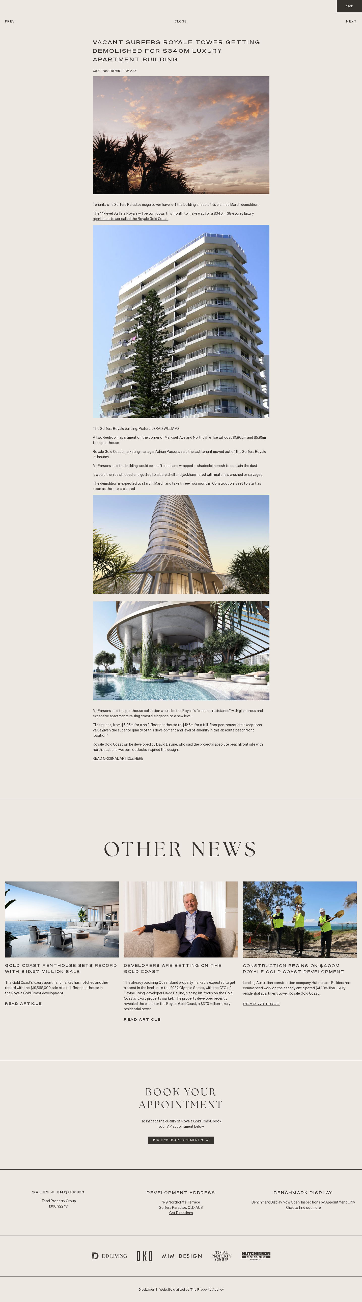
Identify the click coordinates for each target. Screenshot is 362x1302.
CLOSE (181, 21)
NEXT (351, 21)
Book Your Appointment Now (181, 1140)
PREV (10, 21)
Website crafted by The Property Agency (191, 1289)
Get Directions (181, 1212)
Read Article (23, 1003)
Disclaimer (146, 1289)
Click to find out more (303, 1207)
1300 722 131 (59, 1206)
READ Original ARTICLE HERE (118, 758)
